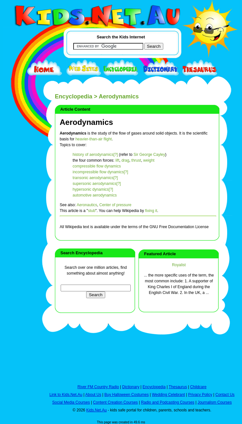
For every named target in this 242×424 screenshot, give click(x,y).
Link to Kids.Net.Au (65, 394)
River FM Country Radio (98, 387)
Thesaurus (178, 387)
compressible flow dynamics (97, 166)
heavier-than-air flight (94, 139)
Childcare (198, 387)
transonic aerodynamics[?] (95, 178)
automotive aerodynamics (95, 195)
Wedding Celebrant (168, 394)
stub (92, 210)
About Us (93, 394)
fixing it (151, 210)
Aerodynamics (86, 122)
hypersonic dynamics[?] (93, 189)
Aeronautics (87, 205)
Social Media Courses (71, 402)
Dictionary (130, 387)
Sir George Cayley (149, 154)
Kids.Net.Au (96, 410)
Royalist (179, 265)
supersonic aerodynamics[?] (97, 183)
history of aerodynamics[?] (95, 154)
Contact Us (224, 394)
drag (125, 160)
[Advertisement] (19, 236)
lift (117, 160)
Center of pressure (115, 205)
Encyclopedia (73, 96)
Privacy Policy (200, 394)
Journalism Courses (214, 402)
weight (149, 160)
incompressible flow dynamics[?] (100, 172)
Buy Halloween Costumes (126, 394)
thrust (136, 160)
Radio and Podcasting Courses (167, 402)
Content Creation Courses (115, 402)
